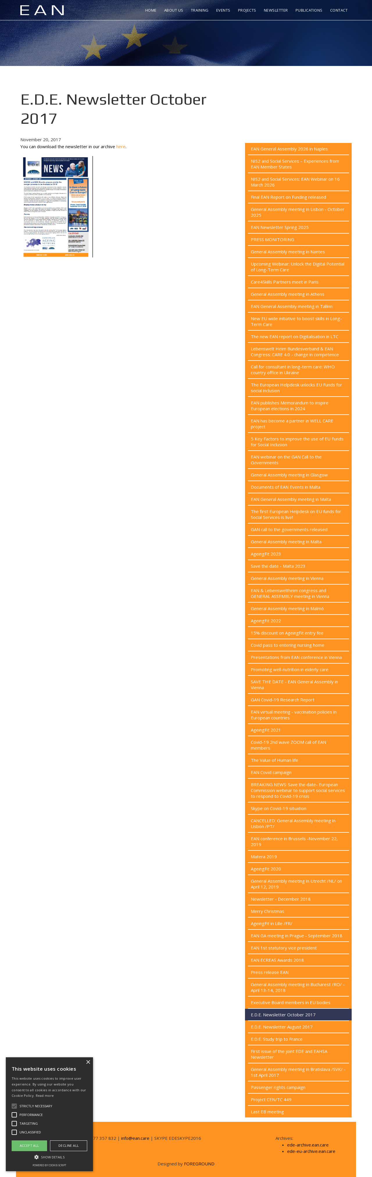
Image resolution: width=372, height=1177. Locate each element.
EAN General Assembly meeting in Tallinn (291, 306)
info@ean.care (135, 1138)
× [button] (88, 1062)
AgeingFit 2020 (266, 869)
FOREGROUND (199, 1164)
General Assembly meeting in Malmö (287, 608)
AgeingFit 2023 (266, 554)
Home (151, 10)
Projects (247, 10)
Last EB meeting (267, 1112)
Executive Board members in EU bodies (290, 1002)
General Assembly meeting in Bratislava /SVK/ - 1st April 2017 (298, 1072)
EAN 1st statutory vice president (284, 948)
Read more (45, 1095)
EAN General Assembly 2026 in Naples (289, 149)
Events (223, 10)
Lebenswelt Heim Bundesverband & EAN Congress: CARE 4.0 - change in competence (295, 351)
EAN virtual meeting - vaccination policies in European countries (294, 715)
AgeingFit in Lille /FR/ (271, 923)
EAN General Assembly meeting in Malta (291, 499)
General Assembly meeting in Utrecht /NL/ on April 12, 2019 (296, 884)
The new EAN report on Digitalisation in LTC (294, 336)
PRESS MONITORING (272, 239)
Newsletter (276, 10)
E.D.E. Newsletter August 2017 (282, 1027)
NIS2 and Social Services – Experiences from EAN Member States (295, 164)
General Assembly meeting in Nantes (288, 252)
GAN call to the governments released (289, 529)
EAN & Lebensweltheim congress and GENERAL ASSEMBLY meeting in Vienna (290, 593)
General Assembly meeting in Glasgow (289, 475)
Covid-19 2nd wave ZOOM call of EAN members (288, 745)
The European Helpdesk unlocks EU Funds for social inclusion (296, 387)
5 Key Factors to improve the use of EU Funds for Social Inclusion (297, 441)
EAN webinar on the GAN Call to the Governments (286, 459)
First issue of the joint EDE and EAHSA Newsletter (289, 1054)
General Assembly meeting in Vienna (287, 578)
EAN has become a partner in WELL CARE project (292, 423)
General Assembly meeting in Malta (286, 541)
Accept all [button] (29, 1145)
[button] (49, 1157)
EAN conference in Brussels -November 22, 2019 (294, 841)
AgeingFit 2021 (266, 730)
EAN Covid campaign (271, 772)
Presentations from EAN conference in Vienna (296, 657)
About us (173, 10)
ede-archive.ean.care (308, 1145)
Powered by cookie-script (49, 1165)
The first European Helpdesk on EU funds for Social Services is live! (296, 514)
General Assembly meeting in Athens (287, 294)
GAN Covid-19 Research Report (282, 700)
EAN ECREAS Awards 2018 (277, 960)
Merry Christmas (267, 911)
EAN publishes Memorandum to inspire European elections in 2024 (289, 405)
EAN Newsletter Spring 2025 (280, 227)
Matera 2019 (264, 856)
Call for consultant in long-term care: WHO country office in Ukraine (293, 369)
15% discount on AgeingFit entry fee (287, 633)
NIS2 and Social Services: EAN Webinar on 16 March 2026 (295, 182)
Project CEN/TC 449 (271, 1099)
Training (200, 10)
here (121, 146)
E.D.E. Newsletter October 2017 (283, 1014)
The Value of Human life (274, 760)
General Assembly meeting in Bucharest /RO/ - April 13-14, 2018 (298, 987)
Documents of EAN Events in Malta (285, 487)
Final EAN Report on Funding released (288, 197)
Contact (339, 10)
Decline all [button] (68, 1145)
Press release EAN (270, 972)
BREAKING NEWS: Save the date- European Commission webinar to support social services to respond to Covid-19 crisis (298, 790)
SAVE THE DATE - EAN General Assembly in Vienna (294, 684)
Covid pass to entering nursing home (287, 645)
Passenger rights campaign (278, 1087)
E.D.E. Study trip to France (277, 1039)
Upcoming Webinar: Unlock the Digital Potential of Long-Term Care (297, 267)
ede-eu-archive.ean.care (311, 1151)
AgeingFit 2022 (266, 621)
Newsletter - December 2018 (281, 899)
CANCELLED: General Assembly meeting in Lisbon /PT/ (293, 823)
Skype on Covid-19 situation (278, 808)
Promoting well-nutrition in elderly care (289, 669)
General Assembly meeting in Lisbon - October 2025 (297, 212)
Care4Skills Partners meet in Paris (285, 282)
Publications (309, 10)
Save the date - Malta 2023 (278, 566)
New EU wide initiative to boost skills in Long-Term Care (296, 321)
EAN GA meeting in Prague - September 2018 (296, 935)
